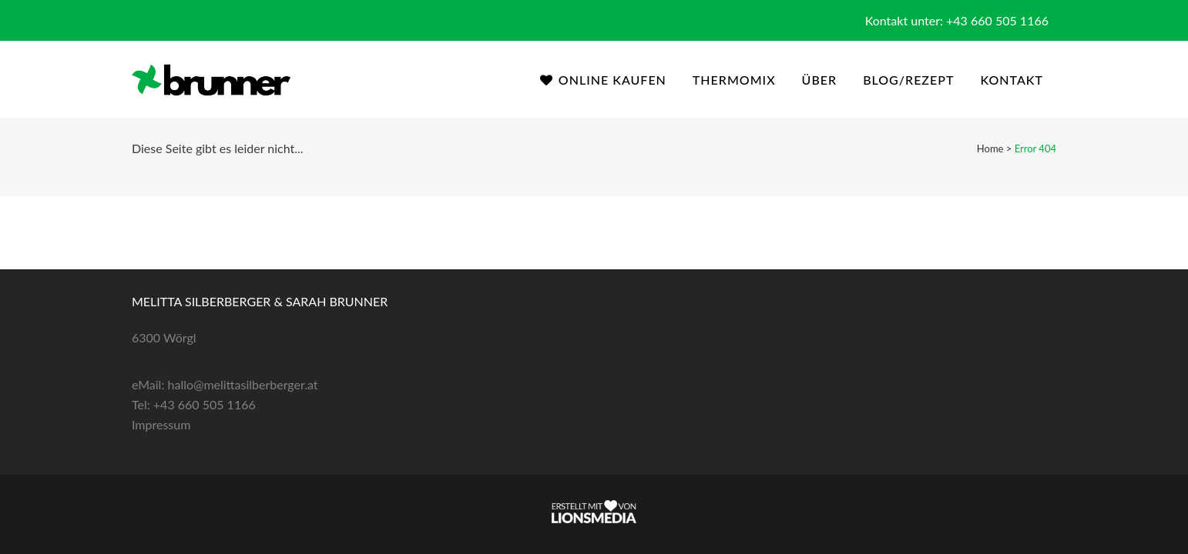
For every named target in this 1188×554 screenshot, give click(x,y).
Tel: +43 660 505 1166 (194, 404)
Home (990, 148)
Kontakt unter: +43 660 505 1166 (957, 20)
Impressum (161, 424)
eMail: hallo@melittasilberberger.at (225, 384)
